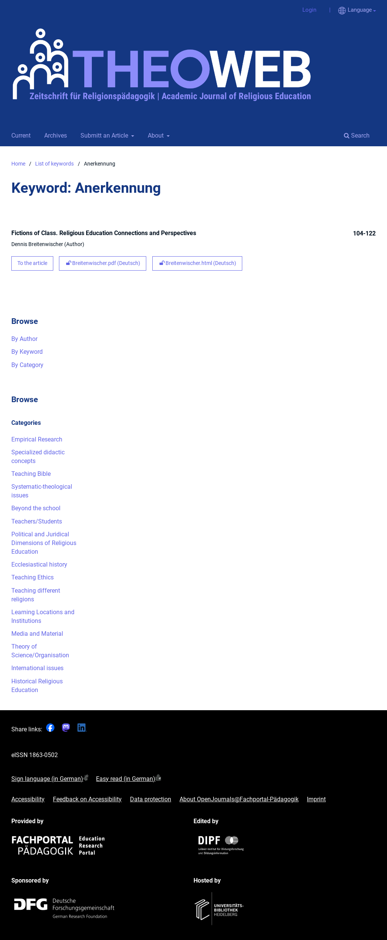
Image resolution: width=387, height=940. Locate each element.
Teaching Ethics (32, 577)
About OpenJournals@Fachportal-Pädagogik (239, 799)
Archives (54, 136)
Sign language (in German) (47, 778)
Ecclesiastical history (39, 564)
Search (357, 135)
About (155, 136)
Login (306, 10)
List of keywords (54, 164)
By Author (24, 338)
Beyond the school (35, 508)
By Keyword (27, 351)
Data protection (150, 799)
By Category (27, 365)
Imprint (316, 799)
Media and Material (37, 633)
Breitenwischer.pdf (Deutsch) (102, 263)
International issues (37, 668)
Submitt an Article (103, 136)
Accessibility (28, 799)
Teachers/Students (36, 521)
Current (19, 136)
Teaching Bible (31, 473)
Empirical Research (36, 439)
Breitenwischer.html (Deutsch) (197, 263)
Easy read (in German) (125, 778)
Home (18, 164)
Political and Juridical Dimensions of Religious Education (43, 543)
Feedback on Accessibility (87, 799)
